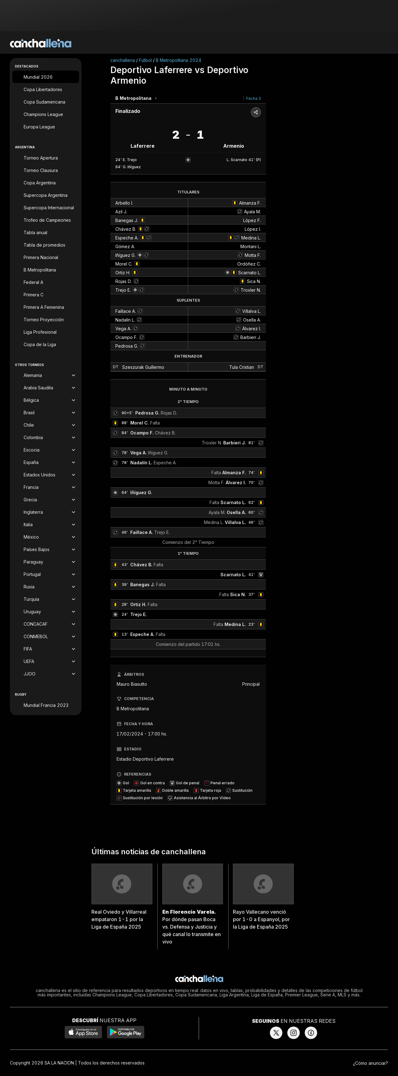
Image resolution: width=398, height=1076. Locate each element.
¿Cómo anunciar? (370, 1063)
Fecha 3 (253, 98)
